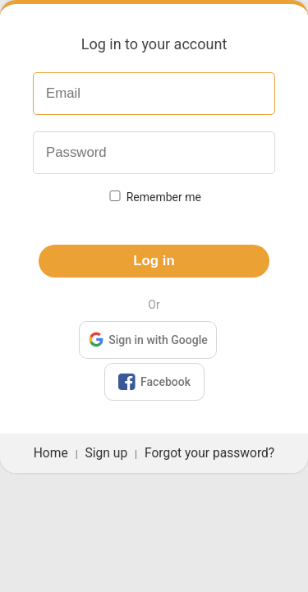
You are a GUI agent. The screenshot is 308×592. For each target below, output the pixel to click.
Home (51, 453)
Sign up (106, 453)
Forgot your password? (209, 453)
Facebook (154, 382)
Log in (153, 260)
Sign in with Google (147, 338)
